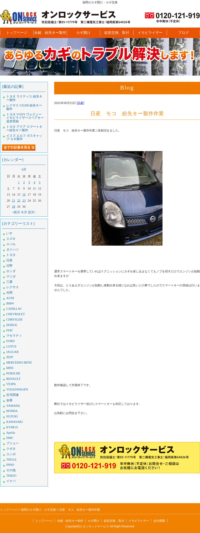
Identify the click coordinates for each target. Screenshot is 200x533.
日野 (9, 265)
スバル (11, 244)
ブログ (183, 33)
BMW (10, 303)
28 (13, 206)
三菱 (9, 281)
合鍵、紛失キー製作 (50, 33)
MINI (9, 368)
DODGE (11, 325)
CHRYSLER (14, 319)
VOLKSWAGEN (17, 389)
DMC (9, 438)
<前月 (16, 212)
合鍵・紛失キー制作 (70, 520)
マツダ (11, 276)
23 (24, 200)
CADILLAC (14, 308)
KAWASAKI (14, 421)
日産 (80, 103)
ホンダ (11, 271)
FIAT (9, 330)
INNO (10, 464)
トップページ (16, 33)
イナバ (11, 481)
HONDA (12, 411)
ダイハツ (12, 249)
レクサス (12, 287)
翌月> (32, 212)
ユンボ (11, 454)
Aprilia (10, 432)
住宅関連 (12, 395)
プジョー (12, 443)
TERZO (11, 475)
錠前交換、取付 (116, 33)
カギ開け (83, 33)
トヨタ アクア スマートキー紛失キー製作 (24, 128)
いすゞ (11, 233)
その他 (11, 470)
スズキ (11, 238)
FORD (10, 341)
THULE (11, 459)
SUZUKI (12, 416)
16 (24, 194)
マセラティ (14, 335)
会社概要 (159, 520)
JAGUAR (12, 352)
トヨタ (11, 254)
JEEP (9, 357)
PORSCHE (13, 373)
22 (18, 200)
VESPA (11, 384)
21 (13, 200)
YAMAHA (13, 405)
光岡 (9, 292)
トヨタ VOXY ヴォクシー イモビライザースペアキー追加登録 (25, 118)
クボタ (11, 448)
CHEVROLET (15, 314)
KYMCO (12, 427)
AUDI (10, 298)
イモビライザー (150, 33)
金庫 (9, 400)
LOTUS (11, 346)
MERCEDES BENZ (19, 362)
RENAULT (13, 378)
